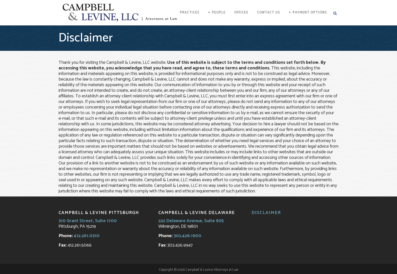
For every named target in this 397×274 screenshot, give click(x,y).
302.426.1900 (187, 236)
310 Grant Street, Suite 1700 (88, 221)
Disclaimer (266, 213)
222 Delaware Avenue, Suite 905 (191, 221)
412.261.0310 (87, 236)
